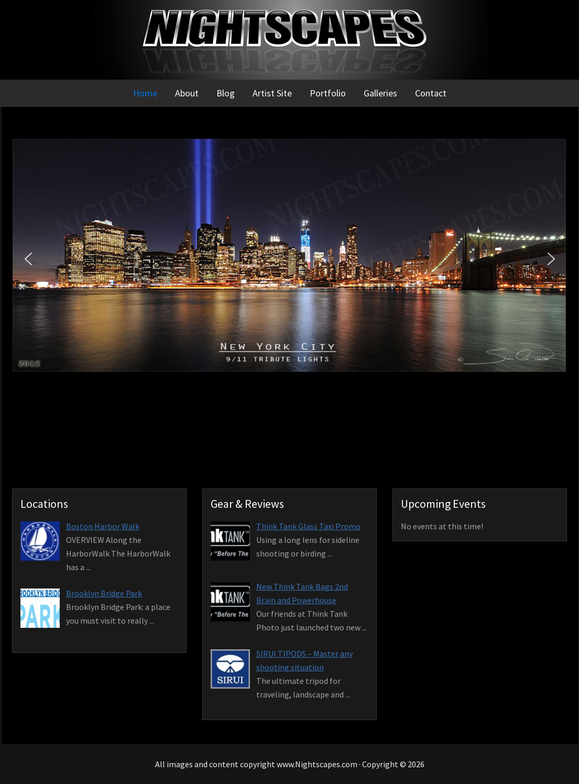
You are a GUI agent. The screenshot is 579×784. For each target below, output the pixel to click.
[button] (28, 259)
